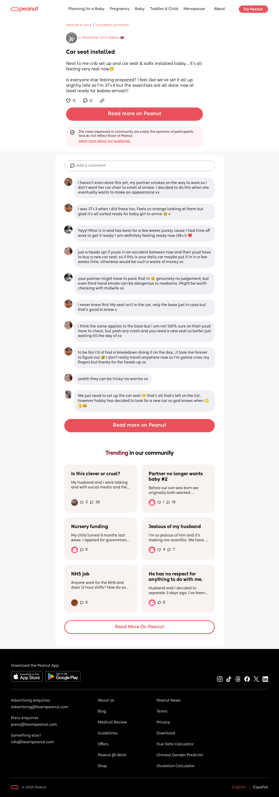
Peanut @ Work (112, 755)
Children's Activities (112, 25)
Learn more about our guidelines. (105, 141)
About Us (106, 700)
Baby (140, 9)
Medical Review (112, 722)
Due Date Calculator (175, 744)
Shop (102, 766)
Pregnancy (119, 9)
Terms (162, 711)
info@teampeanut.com (32, 742)
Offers (103, 744)
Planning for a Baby (86, 9)
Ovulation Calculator (176, 766)
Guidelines (108, 733)
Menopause (194, 9)
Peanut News (169, 700)
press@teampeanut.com (34, 725)
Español (260, 787)
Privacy (163, 722)
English (239, 787)
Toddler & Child (164, 9)
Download (166, 733)
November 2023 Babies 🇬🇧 (103, 37)
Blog (102, 711)
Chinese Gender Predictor (180, 755)
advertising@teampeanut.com (39, 707)
